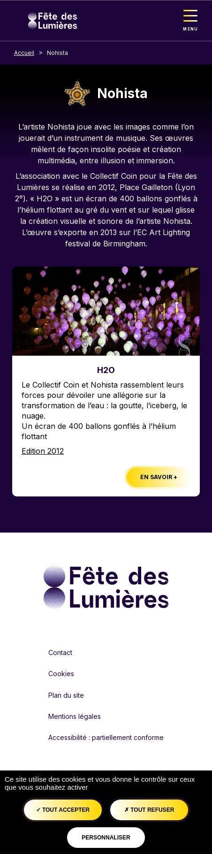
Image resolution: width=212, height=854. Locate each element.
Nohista (57, 52)
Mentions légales (74, 716)
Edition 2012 (43, 451)
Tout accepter (63, 810)
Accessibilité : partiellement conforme (106, 737)
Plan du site (66, 695)
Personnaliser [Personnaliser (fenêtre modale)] (106, 837)
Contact (60, 652)
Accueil (24, 52)
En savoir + (158, 476)
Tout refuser (149, 810)
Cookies (61, 674)
